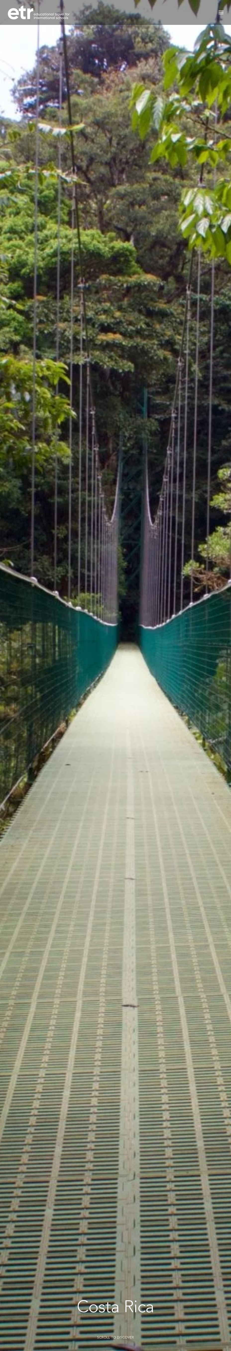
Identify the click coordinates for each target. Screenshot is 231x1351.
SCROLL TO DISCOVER (115, 1337)
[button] (221, 12)
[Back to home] (38, 12)
